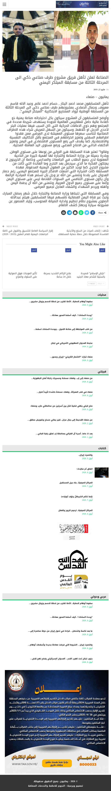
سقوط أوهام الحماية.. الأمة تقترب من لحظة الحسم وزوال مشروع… (61, 301)
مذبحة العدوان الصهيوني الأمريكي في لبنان (72, 343)
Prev (101, 283)
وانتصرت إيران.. (86, 455)
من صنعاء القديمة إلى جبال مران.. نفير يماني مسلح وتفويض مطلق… (60, 420)
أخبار (102, 250)
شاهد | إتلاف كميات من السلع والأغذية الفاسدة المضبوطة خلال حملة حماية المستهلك (83, 232)
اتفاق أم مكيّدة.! (85, 469)
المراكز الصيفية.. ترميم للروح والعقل (75, 510)
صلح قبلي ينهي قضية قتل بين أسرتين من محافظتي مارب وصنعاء (62, 406)
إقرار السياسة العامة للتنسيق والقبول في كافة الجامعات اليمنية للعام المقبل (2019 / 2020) (27, 232)
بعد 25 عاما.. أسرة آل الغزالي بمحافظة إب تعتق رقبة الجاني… (64, 433)
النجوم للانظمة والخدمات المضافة (46, 786)
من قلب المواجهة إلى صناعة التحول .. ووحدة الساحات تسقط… (63, 329)
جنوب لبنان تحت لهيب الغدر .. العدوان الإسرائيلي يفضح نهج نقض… (61, 658)
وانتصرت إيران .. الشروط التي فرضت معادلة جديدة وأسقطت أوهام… (60, 645)
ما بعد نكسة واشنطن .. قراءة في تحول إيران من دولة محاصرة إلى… (60, 631)
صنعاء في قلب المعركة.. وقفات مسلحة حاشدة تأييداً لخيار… (65, 392)
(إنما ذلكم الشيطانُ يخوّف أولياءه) (77, 496)
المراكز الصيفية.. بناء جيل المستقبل (76, 482)
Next (92, 283)
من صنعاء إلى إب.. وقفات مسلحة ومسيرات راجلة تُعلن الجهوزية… (62, 378)
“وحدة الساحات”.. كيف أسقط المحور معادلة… (71, 315)
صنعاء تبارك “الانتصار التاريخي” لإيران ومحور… (71, 357)
